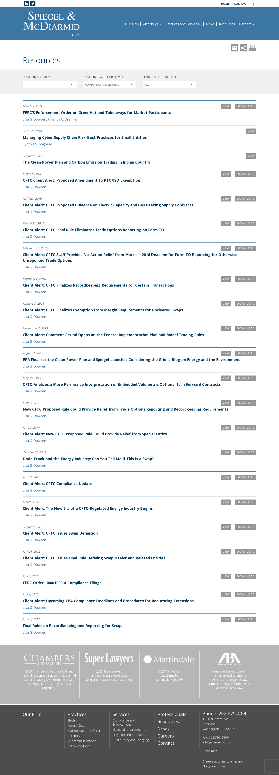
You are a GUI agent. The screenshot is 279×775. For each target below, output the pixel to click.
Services (121, 714)
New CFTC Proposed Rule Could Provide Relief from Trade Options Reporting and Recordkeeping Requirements (125, 409)
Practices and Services (183, 24)
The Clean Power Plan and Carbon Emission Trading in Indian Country (86, 162)
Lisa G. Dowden (34, 119)
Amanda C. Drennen (63, 119)
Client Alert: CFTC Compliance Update (57, 483)
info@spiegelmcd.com (218, 742)
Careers (246, 24)
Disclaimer (210, 751)
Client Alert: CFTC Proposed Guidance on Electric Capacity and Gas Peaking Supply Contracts (108, 205)
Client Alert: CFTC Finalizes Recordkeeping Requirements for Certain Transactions (98, 285)
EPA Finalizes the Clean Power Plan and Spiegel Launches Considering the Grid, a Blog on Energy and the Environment (131, 359)
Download (245, 106)
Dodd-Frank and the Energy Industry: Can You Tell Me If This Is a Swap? (88, 458)
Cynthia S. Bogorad (37, 144)
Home (225, 4)
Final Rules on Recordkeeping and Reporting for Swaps (73, 625)
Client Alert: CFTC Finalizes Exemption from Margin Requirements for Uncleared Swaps (103, 309)
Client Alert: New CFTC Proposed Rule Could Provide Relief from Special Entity (95, 433)
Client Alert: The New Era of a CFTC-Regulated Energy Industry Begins (88, 508)
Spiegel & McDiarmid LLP (227, 761)
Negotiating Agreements (129, 729)
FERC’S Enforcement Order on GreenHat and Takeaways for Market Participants (97, 112)
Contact (241, 4)
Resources (227, 24)
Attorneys (152, 24)
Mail (234, 47)
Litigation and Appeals (128, 735)
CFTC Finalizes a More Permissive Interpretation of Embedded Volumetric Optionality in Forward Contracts (122, 384)
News (210, 24)
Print (252, 47)
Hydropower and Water (84, 730)
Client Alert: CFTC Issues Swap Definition (60, 533)
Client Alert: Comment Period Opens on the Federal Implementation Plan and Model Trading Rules (113, 334)
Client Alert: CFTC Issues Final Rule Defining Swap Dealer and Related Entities (94, 557)
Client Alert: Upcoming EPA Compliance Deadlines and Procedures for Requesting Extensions (108, 600)
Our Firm (132, 24)
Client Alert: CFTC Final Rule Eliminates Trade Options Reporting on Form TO (93, 229)
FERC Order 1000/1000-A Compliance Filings (62, 582)
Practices (77, 714)
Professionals (172, 714)
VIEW (225, 106)
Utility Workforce (79, 746)
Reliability (74, 736)
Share (243, 47)
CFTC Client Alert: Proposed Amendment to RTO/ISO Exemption (81, 180)
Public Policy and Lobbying (131, 740)
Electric (72, 720)
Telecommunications (82, 741)
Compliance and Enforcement (124, 722)
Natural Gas (76, 725)
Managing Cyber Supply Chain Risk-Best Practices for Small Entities (85, 137)
